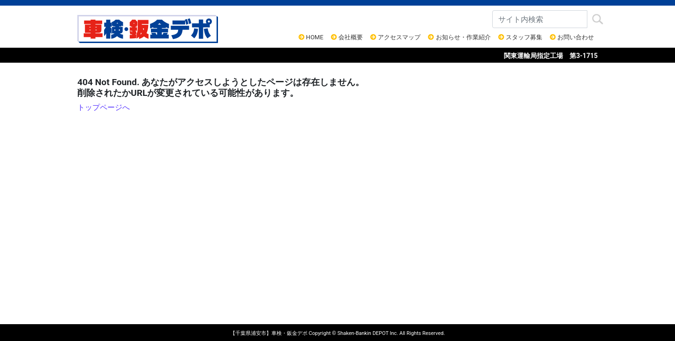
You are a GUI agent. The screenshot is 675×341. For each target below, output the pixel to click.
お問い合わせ (572, 37)
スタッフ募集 (520, 37)
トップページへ (103, 107)
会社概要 (347, 37)
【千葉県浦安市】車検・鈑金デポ (269, 333)
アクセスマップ (395, 37)
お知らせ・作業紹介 (459, 37)
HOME (311, 37)
